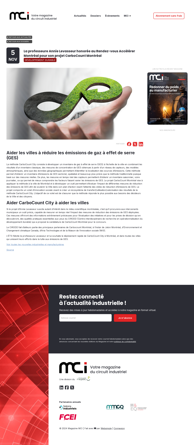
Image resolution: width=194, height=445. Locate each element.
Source (10, 250)
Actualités (80, 15)
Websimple (106, 428)
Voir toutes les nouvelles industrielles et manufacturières (35, 244)
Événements (112, 15)
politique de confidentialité (125, 342)
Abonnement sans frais (169, 15)
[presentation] (79, 330)
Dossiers (95, 15)
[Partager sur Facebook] (129, 144)
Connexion (119, 428)
